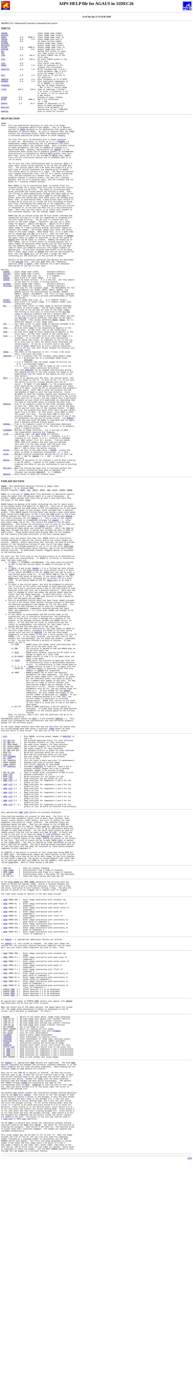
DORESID (4, 89)
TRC (2, 57)
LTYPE (3, 101)
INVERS (4, 43)
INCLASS (4, 36)
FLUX (3, 69)
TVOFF (17, 782)
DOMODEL (4, 91)
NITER (3, 113)
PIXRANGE (5, 96)
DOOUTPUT (5, 77)
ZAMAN (69, 578)
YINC (3, 60)
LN (13, 1213)
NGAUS (62, 375)
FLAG (5, 894)
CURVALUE (45, 992)
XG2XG (26, 296)
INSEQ (3, 38)
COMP (12, 1171)
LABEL (5, 906)
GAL (28, 578)
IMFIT (35, 578)
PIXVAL (4, 110)
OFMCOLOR (7, 1232)
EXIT (5, 872)
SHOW (5, 918)
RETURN (6, 1203)
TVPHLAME (7, 1229)
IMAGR (3, 573)
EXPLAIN (19, 306)
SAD (48, 578)
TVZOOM (6, 1234)
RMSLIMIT (5, 122)
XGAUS (22, 147)
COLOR (10, 1222)
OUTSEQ (4, 50)
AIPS (43, 306)
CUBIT (22, 578)
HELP (38, 512)
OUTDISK (4, 53)
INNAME (4, 33)
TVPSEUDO (7, 1227)
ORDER (3, 72)
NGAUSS (4, 118)
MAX (8, 880)
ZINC (3, 65)
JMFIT (42, 578)
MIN (8, 877)
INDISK (4, 41)
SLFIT (54, 578)
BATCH (54, 178)
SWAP (5, 925)
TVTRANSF (56, 1220)
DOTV (3, 84)
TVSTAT (27, 1296)
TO (8, 916)
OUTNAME (4, 45)
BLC (2, 55)
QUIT (32, 462)
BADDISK (4, 127)
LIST (12, 916)
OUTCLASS (5, 48)
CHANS (11, 1031)
